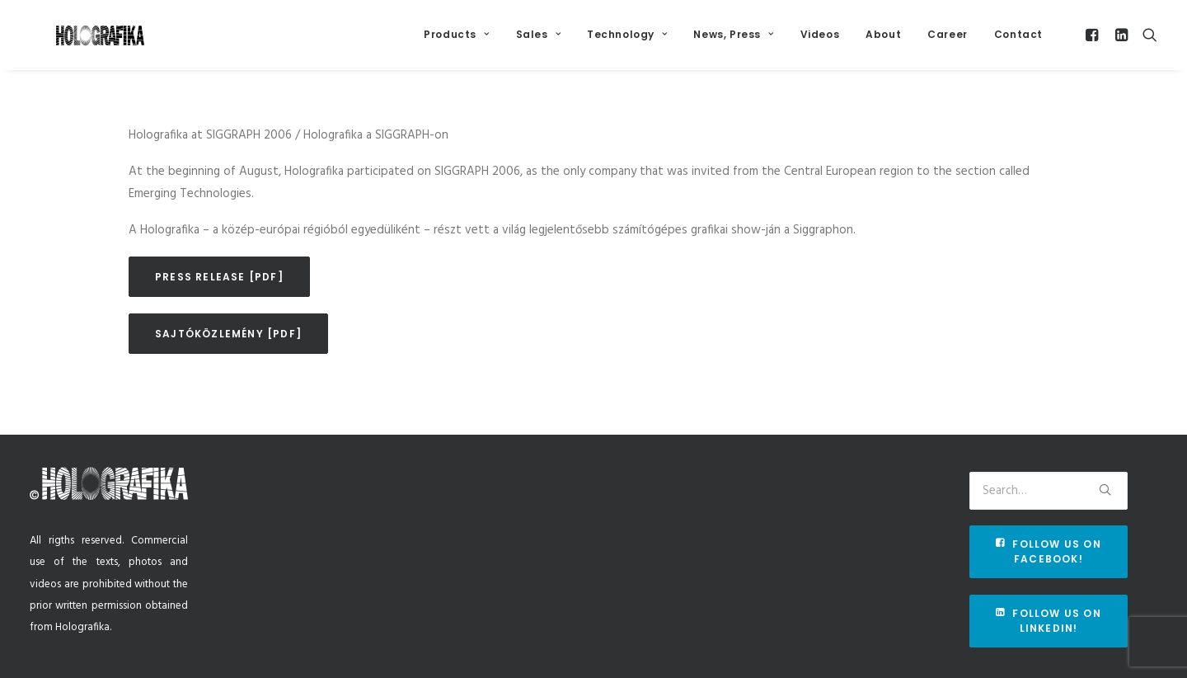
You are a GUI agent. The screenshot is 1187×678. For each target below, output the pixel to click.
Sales (538, 42)
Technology (627, 42)
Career (947, 42)
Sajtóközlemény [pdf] (228, 354)
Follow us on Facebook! (1050, 551)
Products (456, 42)
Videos (820, 42)
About (883, 42)
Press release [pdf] (219, 297)
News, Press (733, 42)
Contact (1018, 42)
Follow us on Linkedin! (1050, 620)
